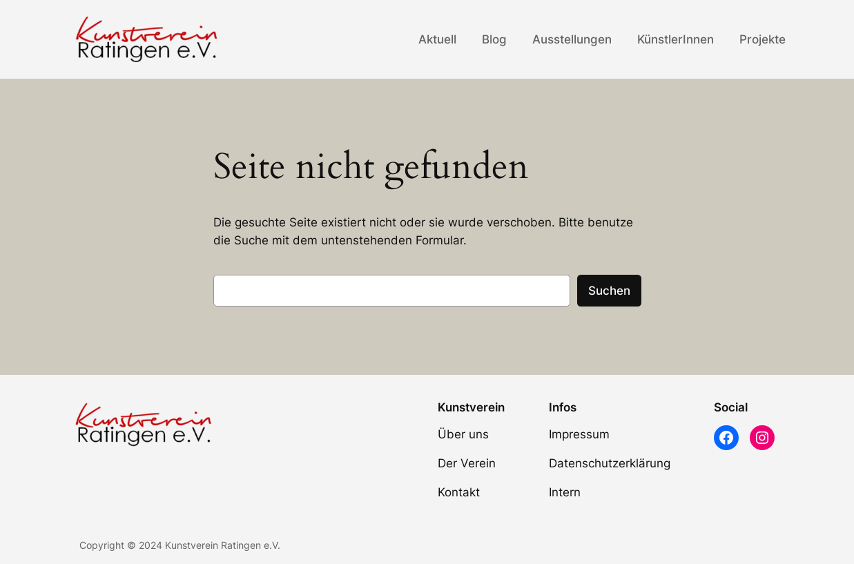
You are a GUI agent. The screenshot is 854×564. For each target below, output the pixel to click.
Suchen (609, 291)
